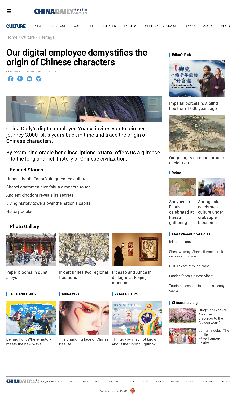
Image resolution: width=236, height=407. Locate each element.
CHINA (85, 381)
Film (91, 26)
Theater (109, 26)
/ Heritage (45, 37)
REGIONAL (191, 381)
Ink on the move (181, 242)
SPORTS (160, 381)
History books (19, 211)
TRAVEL (145, 381)
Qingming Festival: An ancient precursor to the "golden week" (213, 316)
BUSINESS (114, 381)
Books (190, 26)
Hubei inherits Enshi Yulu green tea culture (46, 178)
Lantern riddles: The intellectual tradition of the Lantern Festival (214, 336)
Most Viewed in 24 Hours (191, 234)
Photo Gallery (24, 226)
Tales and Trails (22, 294)
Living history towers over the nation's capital (48, 203)
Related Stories (26, 170)
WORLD (98, 381)
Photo (208, 26)
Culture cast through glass (189, 266)
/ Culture (27, 37)
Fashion (130, 26)
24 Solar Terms (127, 294)
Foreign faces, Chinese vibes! (191, 276)
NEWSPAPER (209, 381)
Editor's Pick (181, 55)
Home (12, 37)
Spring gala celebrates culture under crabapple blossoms (210, 212)
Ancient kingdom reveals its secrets (39, 195)
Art (77, 26)
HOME (72, 381)
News (39, 26)
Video (225, 26)
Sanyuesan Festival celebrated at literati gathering (181, 212)
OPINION (175, 381)
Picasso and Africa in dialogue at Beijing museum (132, 277)
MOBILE (226, 381)
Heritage (58, 26)
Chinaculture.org (185, 303)
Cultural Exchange (161, 26)
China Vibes (71, 294)
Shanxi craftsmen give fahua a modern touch (48, 187)
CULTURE (16, 26)
